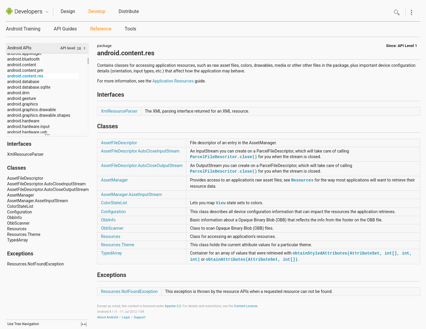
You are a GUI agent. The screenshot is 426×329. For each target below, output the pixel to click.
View (221, 203)
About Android (107, 317)
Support (139, 317)
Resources (17, 228)
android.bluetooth (23, 59)
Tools (130, 29)
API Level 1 (407, 45)
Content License (245, 306)
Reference (101, 29)
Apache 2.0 (173, 306)
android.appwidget (24, 53)
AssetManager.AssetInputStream (37, 200)
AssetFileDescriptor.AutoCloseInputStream (46, 183)
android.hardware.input (28, 126)
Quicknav (47, 12)
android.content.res (25, 76)
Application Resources (172, 81)
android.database (23, 81)
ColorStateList (20, 206)
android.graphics (22, 104)
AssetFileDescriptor (25, 178)
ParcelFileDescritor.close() (223, 157)
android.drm (18, 92)
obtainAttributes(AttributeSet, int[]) (252, 259)
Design (68, 11)
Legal (126, 317)
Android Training (23, 29)
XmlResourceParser (25, 154)
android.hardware (23, 121)
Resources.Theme (23, 234)
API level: (68, 48)
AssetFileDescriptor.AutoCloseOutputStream (48, 189)
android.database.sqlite (28, 87)
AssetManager (20, 195)
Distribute (129, 11)
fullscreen (83, 324)
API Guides (65, 29)
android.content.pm (25, 70)
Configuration (19, 212)
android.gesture (21, 98)
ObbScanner (18, 223)
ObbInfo (14, 217)
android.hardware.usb (27, 132)
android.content (21, 64)
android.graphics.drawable (31, 109)
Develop (96, 11)
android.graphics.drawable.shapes (38, 115)
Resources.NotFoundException (35, 264)
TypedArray (17, 240)
